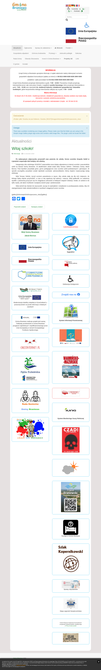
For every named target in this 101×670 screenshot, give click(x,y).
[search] (76, 17)
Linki (77, 59)
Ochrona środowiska (39, 53)
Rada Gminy (17, 59)
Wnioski (59, 48)
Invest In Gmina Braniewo (51, 59)
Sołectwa (78, 53)
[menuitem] (80, 9)
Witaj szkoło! (23, 148)
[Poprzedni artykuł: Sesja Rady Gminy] (20, 207)
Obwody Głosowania (32, 59)
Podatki (69, 48)
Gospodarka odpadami (21, 53)
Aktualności (17, 48)
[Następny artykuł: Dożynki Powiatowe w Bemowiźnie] (37, 207)
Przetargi (52, 53)
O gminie (16, 64)
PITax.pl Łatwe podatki (71, 625)
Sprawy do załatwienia (43, 48)
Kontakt (25, 64)
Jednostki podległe (66, 53)
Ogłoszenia (28, 48)
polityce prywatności (21, 665)
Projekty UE (68, 59)
